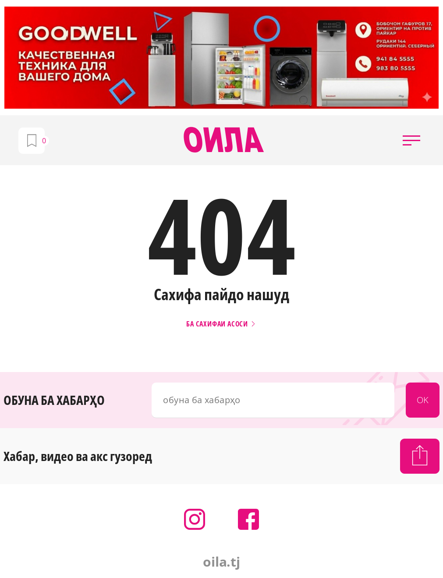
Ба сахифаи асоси (221, 324)
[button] (411, 140)
